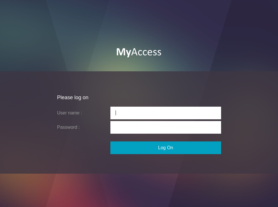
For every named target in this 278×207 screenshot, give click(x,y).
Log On (165, 147)
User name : (69, 112)
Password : (68, 127)
